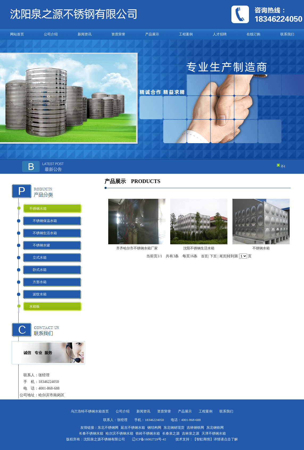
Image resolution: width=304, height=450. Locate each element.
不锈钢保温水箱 (43, 221)
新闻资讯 (84, 34)
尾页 (222, 256)
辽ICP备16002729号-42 (149, 439)
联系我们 (287, 34)
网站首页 (17, 34)
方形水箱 (38, 282)
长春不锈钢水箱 (91, 433)
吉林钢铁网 (195, 428)
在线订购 (253, 34)
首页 (204, 256)
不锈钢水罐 (39, 245)
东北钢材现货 (174, 428)
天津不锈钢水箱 (214, 433)
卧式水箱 (38, 270)
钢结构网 (154, 428)
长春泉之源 (171, 433)
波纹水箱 (38, 294)
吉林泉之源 (190, 433)
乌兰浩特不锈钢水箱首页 (90, 411)
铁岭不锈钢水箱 (148, 433)
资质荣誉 (118, 34)
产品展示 (152, 34)
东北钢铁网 (215, 428)
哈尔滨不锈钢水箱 (119, 433)
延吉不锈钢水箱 (133, 428)
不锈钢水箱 (38, 208)
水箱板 (34, 306)
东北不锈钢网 (108, 428)
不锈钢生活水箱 (43, 233)
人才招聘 (220, 34)
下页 (213, 256)
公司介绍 (51, 34)
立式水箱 (38, 257)
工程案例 (186, 34)
